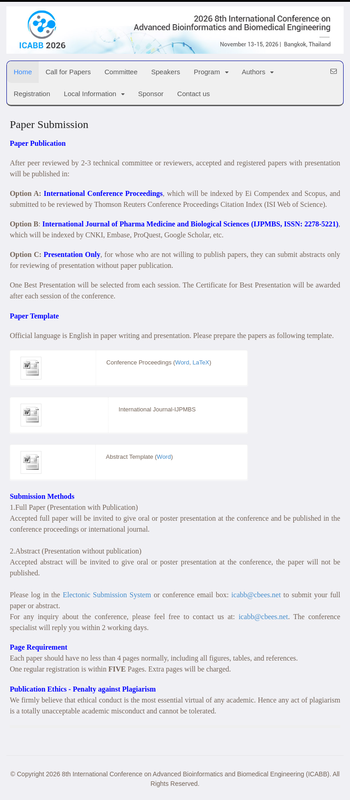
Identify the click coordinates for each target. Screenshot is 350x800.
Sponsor (151, 93)
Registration (32, 93)
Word (182, 362)
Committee (121, 72)
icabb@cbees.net (256, 595)
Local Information (90, 93)
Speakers (165, 72)
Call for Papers (68, 72)
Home (23, 72)
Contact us (193, 93)
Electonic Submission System (107, 595)
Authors (254, 72)
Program (207, 72)
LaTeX (200, 362)
